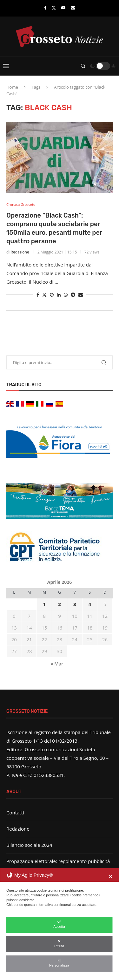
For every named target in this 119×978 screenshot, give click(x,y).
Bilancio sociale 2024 (29, 845)
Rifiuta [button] (59, 943)
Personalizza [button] (59, 963)
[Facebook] (45, 7)
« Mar (57, 663)
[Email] (73, 7)
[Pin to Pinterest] (52, 295)
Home (12, 87)
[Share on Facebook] (37, 295)
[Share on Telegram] (73, 295)
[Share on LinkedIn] (59, 295)
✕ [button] (111, 876)
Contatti (15, 812)
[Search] (83, 66)
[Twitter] (54, 7)
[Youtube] (63, 7)
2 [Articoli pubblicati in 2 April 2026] (59, 604)
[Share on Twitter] (44, 295)
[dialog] (59, 923)
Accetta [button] (59, 924)
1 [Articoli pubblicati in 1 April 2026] (44, 604)
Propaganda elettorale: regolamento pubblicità (58, 861)
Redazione (20, 252)
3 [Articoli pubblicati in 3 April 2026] (74, 604)
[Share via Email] (80, 295)
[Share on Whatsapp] (66, 295)
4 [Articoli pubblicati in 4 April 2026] (90, 604)
